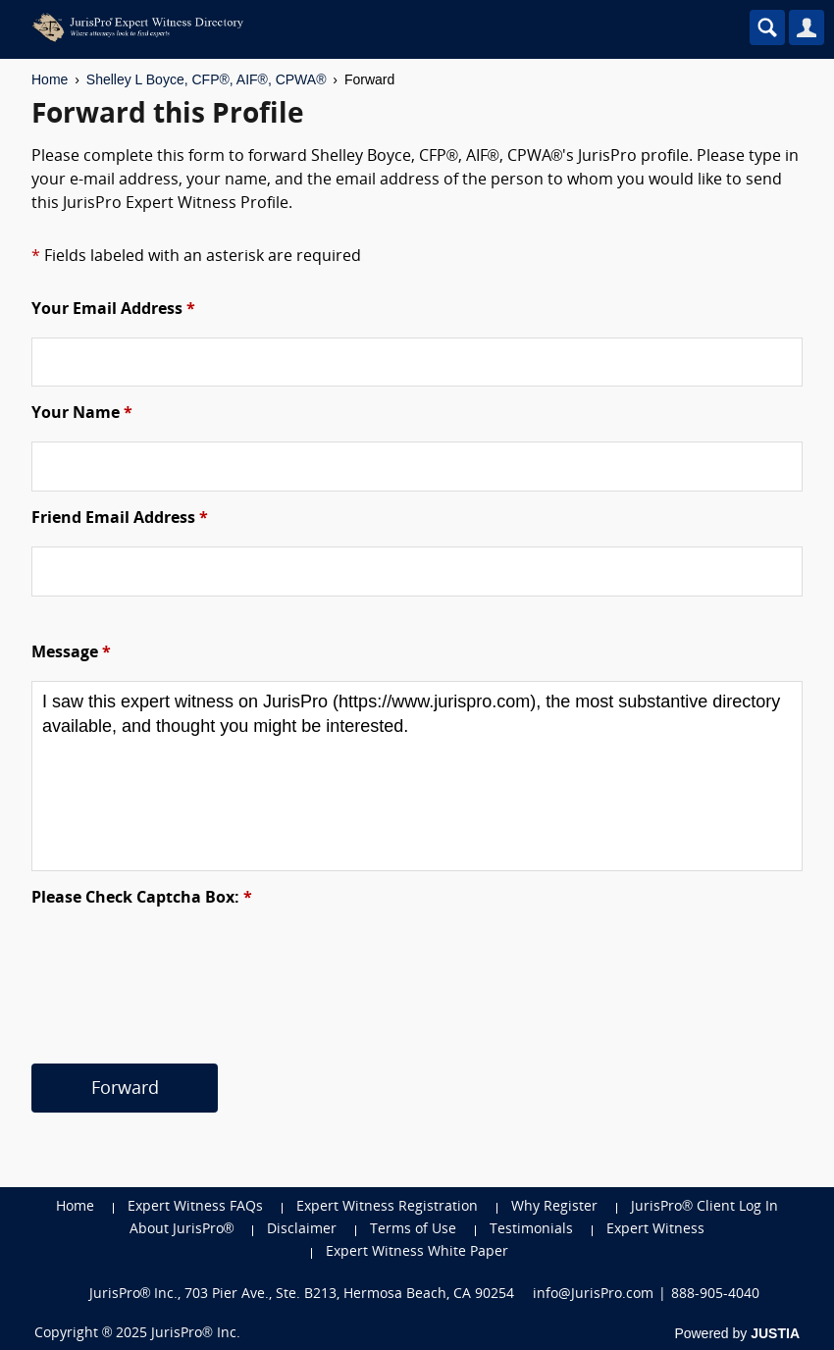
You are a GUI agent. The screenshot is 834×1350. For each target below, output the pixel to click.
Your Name (81, 414)
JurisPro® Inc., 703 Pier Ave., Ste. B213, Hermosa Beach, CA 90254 (302, 1294)
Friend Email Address (119, 519)
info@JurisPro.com (593, 1294)
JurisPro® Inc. (195, 1333)
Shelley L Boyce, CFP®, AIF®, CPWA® (206, 79)
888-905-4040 (715, 1294)
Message (71, 653)
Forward (125, 1089)
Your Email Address (113, 310)
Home (49, 79)
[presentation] (180, 964)
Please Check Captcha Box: (141, 899)
